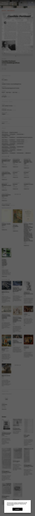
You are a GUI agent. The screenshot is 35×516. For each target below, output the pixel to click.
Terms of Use (10, 505)
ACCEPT (17, 509)
